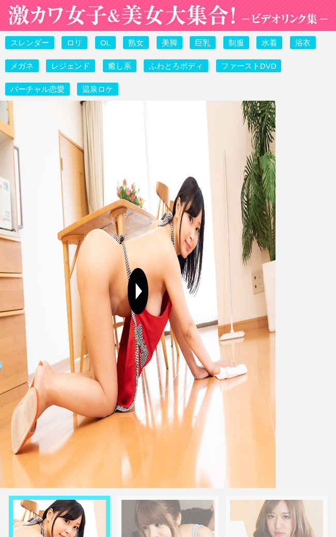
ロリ (74, 42)
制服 (236, 42)
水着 (269, 42)
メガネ (22, 65)
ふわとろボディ (176, 65)
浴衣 (303, 42)
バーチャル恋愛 (37, 89)
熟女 (136, 42)
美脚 (169, 42)
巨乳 (202, 42)
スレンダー (29, 42)
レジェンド (70, 65)
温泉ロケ (97, 89)
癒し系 (119, 65)
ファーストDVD (249, 65)
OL (105, 42)
